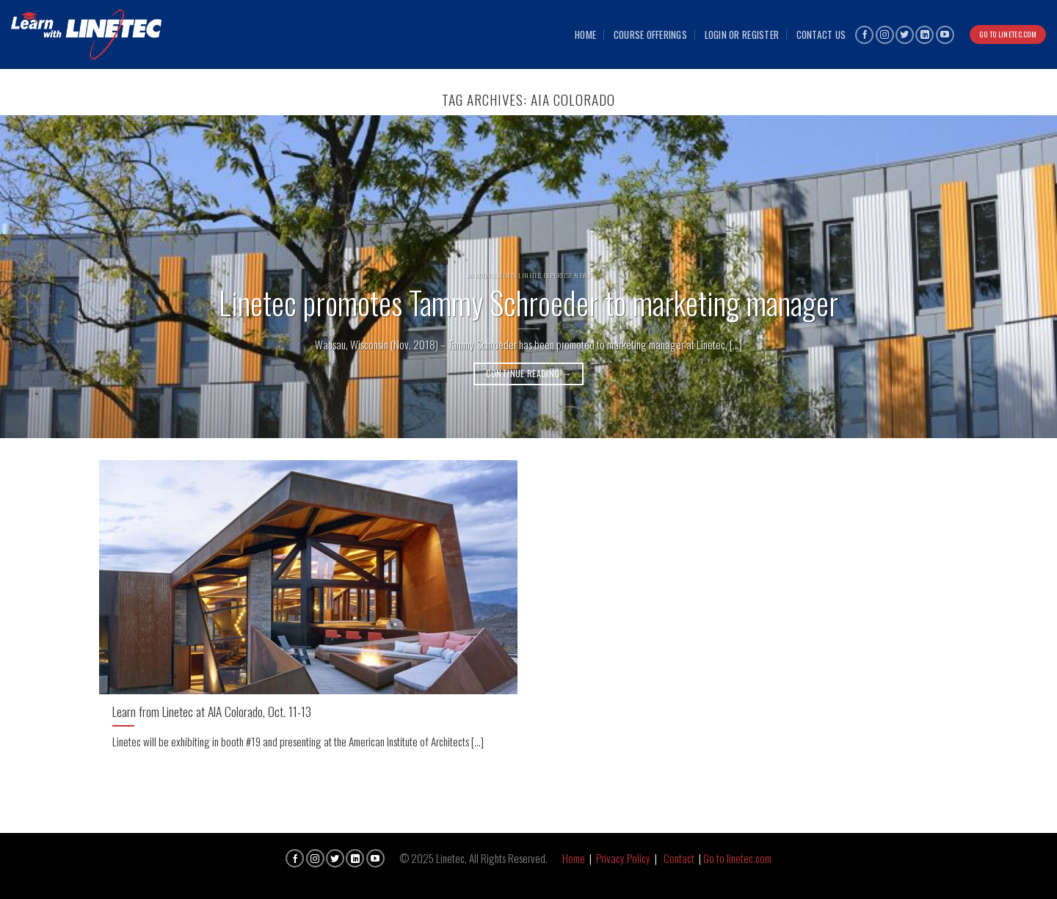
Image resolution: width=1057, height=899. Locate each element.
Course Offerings (650, 34)
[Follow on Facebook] (864, 35)
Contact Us (821, 34)
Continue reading (529, 373)
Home (585, 34)
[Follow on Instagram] (885, 35)
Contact (679, 858)
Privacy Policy (623, 858)
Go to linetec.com (737, 858)
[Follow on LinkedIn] (924, 35)
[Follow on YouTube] (945, 35)
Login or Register (742, 34)
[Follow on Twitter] (905, 35)
